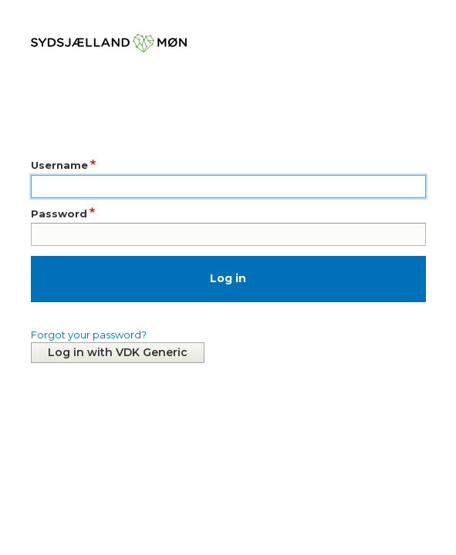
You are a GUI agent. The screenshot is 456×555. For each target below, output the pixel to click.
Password (59, 213)
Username (59, 165)
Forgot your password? (89, 334)
